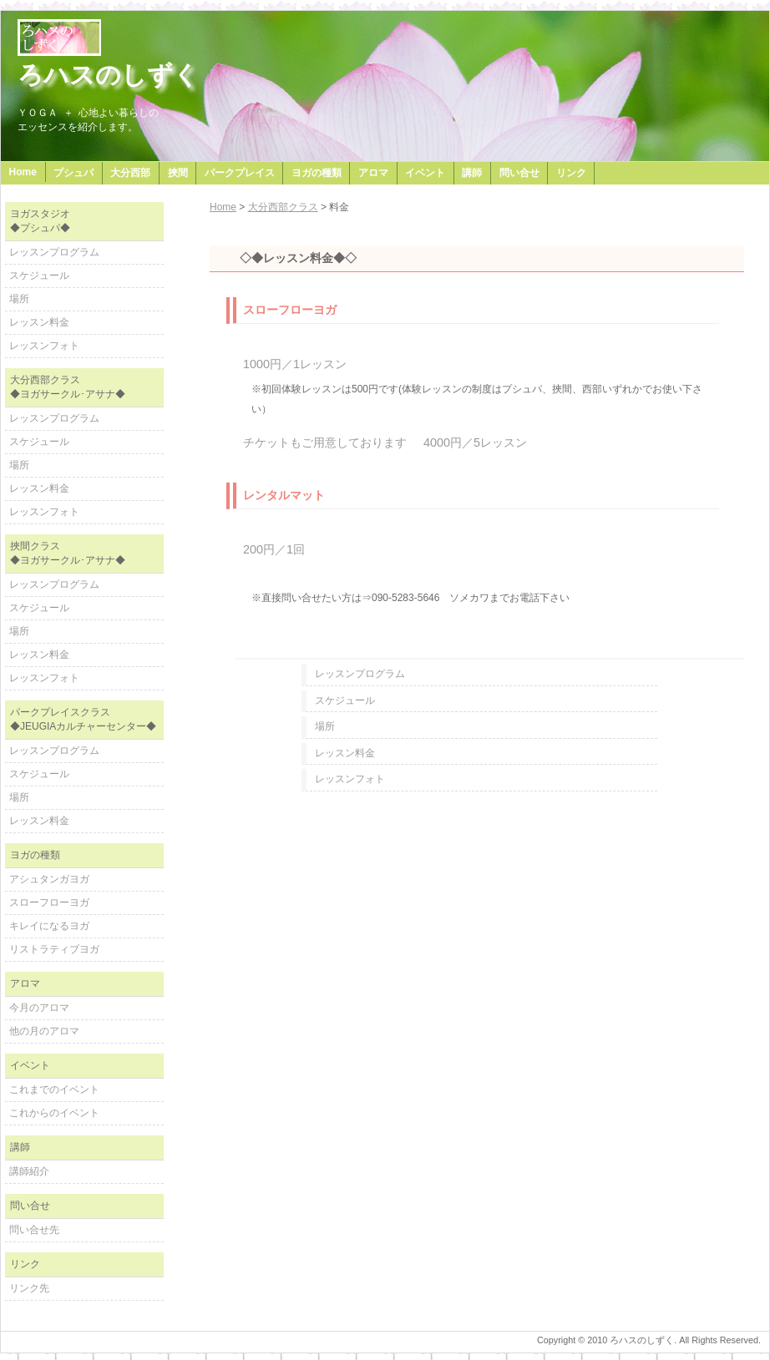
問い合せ (519, 173)
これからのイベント (54, 1113)
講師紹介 (29, 1171)
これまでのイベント (54, 1089)
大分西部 (130, 173)
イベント (425, 173)
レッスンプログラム (360, 674)
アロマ (373, 173)
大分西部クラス (283, 207)
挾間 (178, 173)
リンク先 (29, 1288)
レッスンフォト (350, 779)
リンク (571, 173)
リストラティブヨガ (54, 949)
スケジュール (345, 700)
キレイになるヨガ (49, 926)
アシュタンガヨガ (49, 879)
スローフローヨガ (49, 902)
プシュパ (73, 173)
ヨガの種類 (316, 173)
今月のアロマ (39, 1008)
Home (23, 172)
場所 (325, 726)
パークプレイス (240, 173)
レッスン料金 (345, 753)
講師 (472, 173)
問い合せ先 (34, 1230)
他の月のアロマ (44, 1031)
